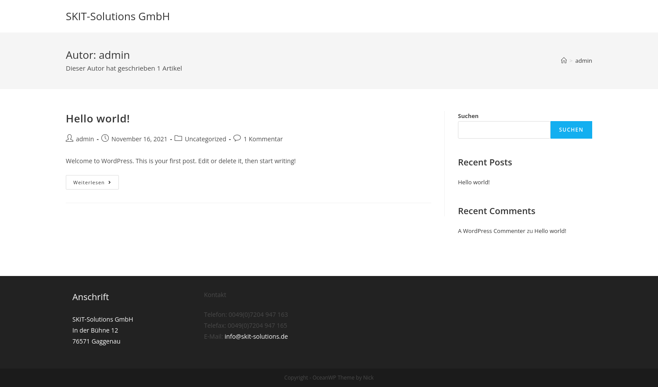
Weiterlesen (96, 184)
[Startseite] (564, 60)
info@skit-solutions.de (256, 337)
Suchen (468, 116)
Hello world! (98, 118)
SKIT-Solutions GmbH (118, 16)
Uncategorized (205, 139)
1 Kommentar (263, 139)
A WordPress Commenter (492, 231)
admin (85, 139)
